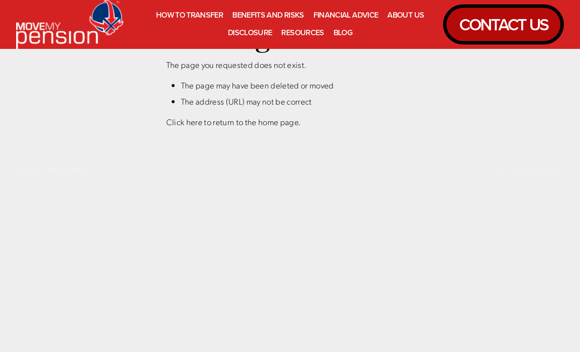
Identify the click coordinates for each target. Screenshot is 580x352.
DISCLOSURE (250, 32)
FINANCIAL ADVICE (346, 15)
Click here (184, 121)
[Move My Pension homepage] (71, 24)
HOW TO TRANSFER (189, 15)
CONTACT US (503, 24)
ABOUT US (405, 15)
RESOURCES (302, 32)
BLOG (343, 32)
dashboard (80, 170)
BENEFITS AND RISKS (268, 15)
